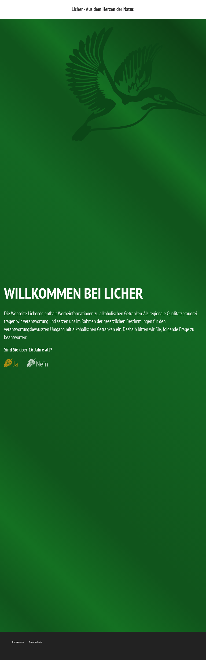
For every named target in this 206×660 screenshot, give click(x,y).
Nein (42, 364)
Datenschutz (35, 642)
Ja (15, 364)
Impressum (18, 642)
